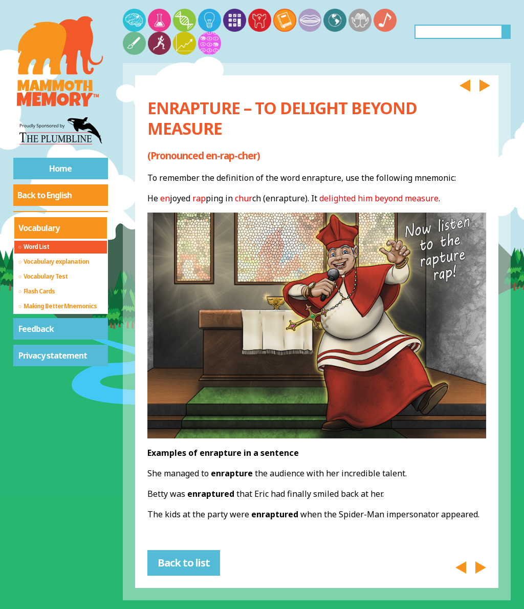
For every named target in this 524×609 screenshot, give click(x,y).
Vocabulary (38, 228)
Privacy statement (52, 355)
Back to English (44, 195)
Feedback (36, 328)
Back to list (184, 563)
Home (60, 168)
